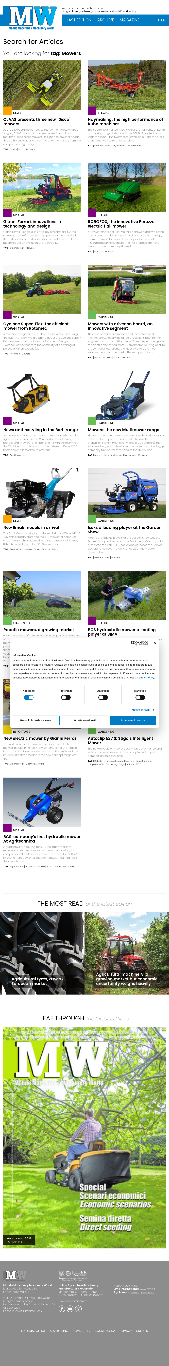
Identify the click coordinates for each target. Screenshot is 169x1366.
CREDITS (142, 1331)
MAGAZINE (129, 20)
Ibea (106, 455)
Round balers (134, 146)
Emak (37, 549)
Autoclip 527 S (133, 764)
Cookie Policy (145, 677)
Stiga (122, 764)
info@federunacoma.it (18, 1301)
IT (158, 20)
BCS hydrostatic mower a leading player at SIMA (122, 632)
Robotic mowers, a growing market (38, 629)
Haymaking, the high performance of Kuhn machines (125, 122)
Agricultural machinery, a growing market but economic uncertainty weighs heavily (127, 979)
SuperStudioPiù (144, 761)
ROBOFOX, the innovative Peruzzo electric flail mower (121, 224)
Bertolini (46, 549)
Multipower (117, 455)
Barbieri (115, 557)
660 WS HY (68, 866)
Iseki (107, 557)
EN (163, 20)
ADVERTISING (59, 1331)
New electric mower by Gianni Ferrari (40, 738)
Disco (21, 149)
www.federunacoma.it (73, 1301)
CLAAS (13, 149)
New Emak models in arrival (31, 527)
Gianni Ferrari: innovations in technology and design (32, 224)
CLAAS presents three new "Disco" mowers (37, 122)
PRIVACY (126, 1331)
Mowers (30, 149)
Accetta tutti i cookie (133, 720)
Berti (12, 455)
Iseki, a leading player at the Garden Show (125, 530)
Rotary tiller (16, 549)
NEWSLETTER (81, 1331)
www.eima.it (147, 1289)
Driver (117, 357)
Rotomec (15, 354)
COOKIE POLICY (105, 1331)
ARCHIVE (105, 20)
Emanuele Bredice (114, 761)
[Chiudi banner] (155, 643)
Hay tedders (118, 146)
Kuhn (107, 146)
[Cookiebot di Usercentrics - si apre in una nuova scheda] (133, 643)
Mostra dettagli (141, 709)
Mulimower (130, 455)
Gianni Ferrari (17, 248)
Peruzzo (98, 251)
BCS (49, 866)
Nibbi (55, 549)
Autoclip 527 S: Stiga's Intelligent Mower (120, 741)
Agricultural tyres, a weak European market (38, 981)
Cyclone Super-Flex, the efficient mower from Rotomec (36, 326)
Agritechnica (17, 866)
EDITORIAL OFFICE (33, 1331)
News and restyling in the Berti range (40, 429)
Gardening (111, 764)
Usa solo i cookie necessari (36, 720)
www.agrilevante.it (142, 1292)
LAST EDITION (79, 20)
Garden (126, 357)
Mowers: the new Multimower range (123, 429)
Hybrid (97, 357)
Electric (30, 764)
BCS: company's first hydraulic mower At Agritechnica (42, 839)
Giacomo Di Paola (35, 866)
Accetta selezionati (84, 720)
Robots (98, 761)
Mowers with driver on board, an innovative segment (120, 326)
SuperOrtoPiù (97, 764)
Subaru (98, 455)
